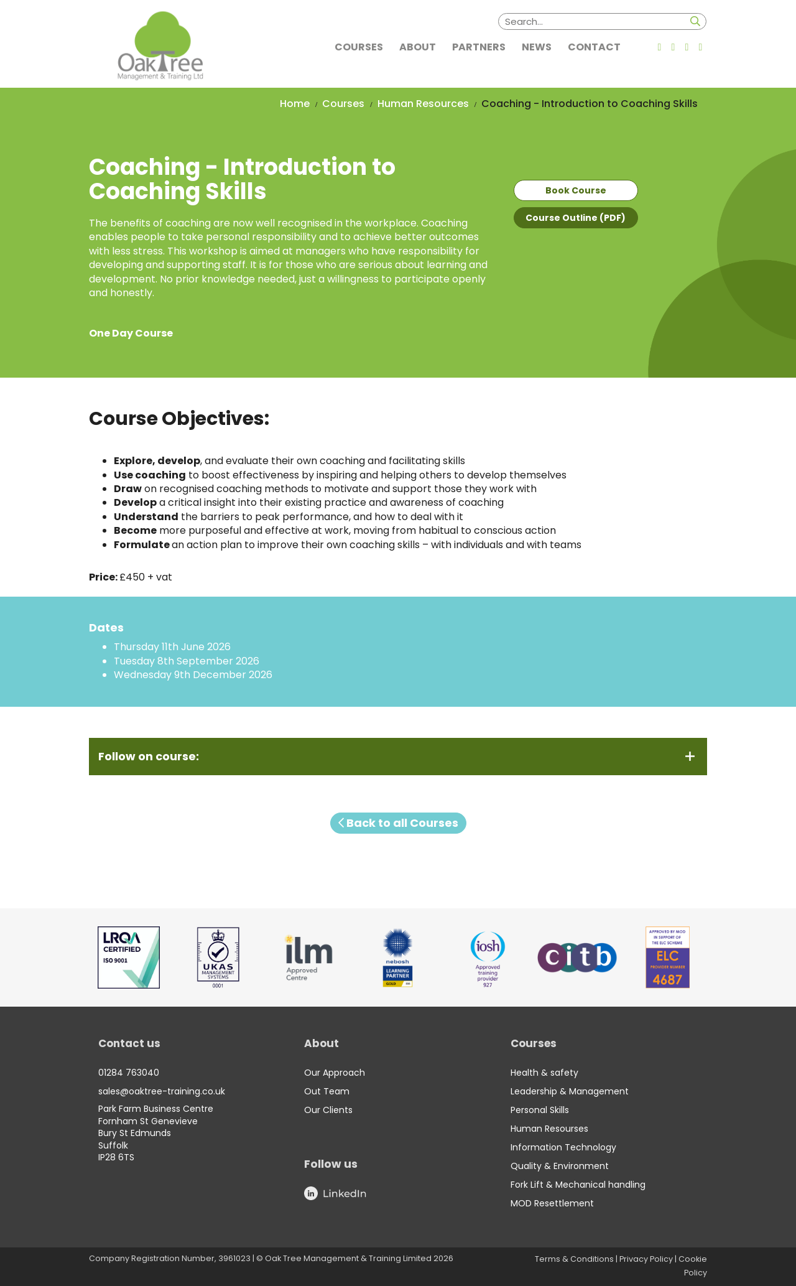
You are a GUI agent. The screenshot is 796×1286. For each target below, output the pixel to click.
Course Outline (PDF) (575, 218)
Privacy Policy (646, 1259)
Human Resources (423, 103)
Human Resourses (549, 1128)
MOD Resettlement (552, 1203)
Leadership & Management (570, 1091)
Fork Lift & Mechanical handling (578, 1184)
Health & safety (544, 1072)
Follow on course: (148, 756)
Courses (343, 103)
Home (295, 103)
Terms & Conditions (574, 1259)
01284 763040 (128, 1072)
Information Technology (563, 1147)
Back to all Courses (398, 823)
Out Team (326, 1091)
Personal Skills (540, 1110)
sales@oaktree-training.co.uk (161, 1091)
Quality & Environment (560, 1166)
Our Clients (328, 1110)
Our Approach (334, 1072)
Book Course (575, 190)
